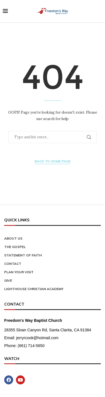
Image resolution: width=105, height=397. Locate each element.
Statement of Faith (23, 255)
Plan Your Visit (19, 272)
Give (8, 280)
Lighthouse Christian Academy (34, 289)
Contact (12, 263)
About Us (13, 238)
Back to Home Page (53, 161)
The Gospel (15, 247)
